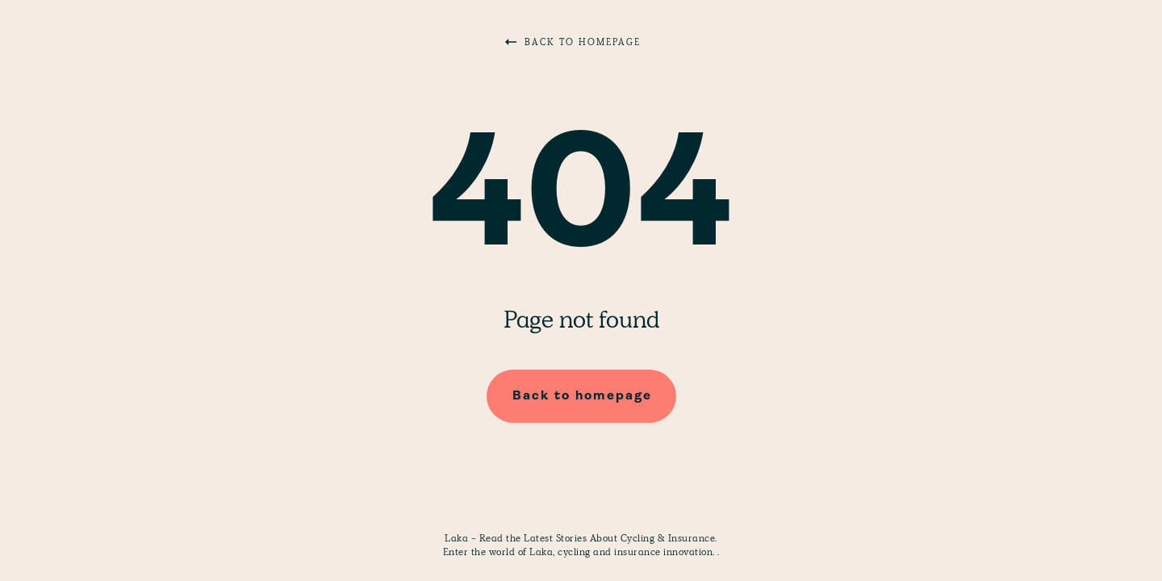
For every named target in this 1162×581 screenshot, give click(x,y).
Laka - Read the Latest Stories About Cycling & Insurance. (581, 538)
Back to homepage (573, 42)
